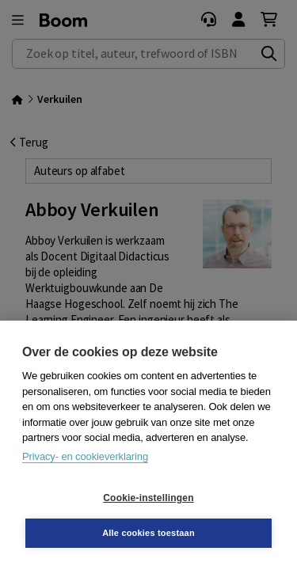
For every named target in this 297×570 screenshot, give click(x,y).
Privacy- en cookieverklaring (85, 456)
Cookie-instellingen (148, 498)
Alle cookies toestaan (148, 533)
